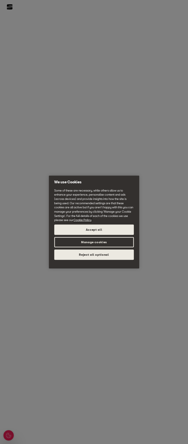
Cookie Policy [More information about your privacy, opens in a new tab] (82, 220)
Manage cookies (94, 242)
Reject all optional (94, 254)
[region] (94, 222)
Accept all (94, 229)
